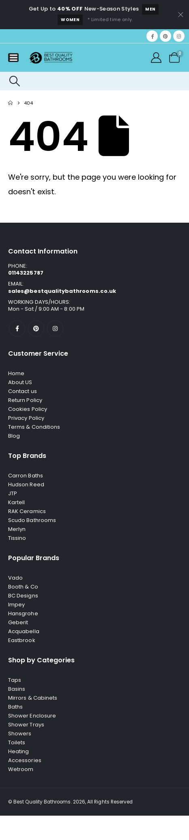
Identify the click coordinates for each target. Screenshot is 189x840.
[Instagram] (179, 36)
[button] (14, 81)
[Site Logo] (50, 57)
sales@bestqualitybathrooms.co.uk (62, 291)
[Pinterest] (165, 36)
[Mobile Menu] (13, 57)
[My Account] (156, 57)
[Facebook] (152, 36)
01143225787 (25, 273)
